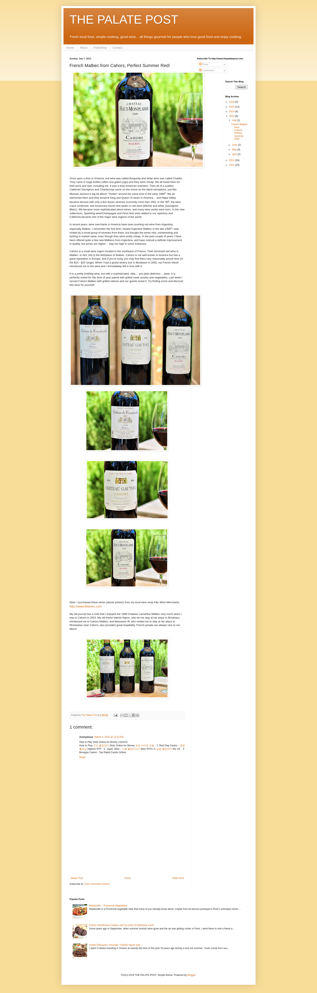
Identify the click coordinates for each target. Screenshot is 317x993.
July (234, 120)
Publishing (100, 47)
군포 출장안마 (101, 745)
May (234, 149)
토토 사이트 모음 (144, 745)
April (234, 154)
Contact (117, 47)
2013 (232, 116)
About (83, 47)
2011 (232, 165)
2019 (232, 102)
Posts (203, 64)
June (235, 145)
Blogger (191, 975)
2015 (232, 106)
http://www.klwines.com (85, 606)
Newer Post (77, 878)
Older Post (178, 878)
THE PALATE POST (124, 19)
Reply (82, 757)
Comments (206, 70)
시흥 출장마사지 (131, 749)
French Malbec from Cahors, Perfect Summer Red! (239, 131)
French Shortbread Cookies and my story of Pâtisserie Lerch (121, 925)
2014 (232, 111)
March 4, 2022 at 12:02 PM (108, 737)
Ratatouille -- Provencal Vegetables (108, 905)
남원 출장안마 (164, 749)
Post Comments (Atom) (97, 884)
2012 (232, 160)
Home (70, 47)
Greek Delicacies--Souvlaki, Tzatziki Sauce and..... (116, 945)
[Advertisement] (127, 846)
